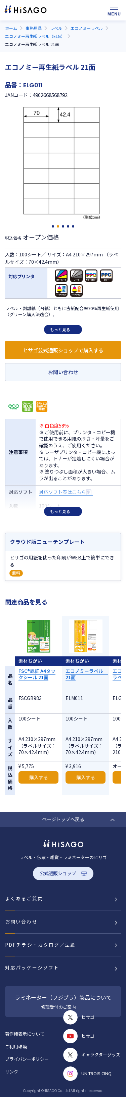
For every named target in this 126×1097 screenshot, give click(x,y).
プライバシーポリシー (27, 1059)
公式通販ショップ (58, 873)
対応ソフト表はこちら (62, 492)
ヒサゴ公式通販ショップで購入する (63, 350)
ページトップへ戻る (63, 819)
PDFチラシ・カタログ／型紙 (40, 944)
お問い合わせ (63, 372)
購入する (38, 777)
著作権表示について (24, 1034)
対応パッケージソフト (32, 967)
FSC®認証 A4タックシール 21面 (36, 674)
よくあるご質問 (24, 898)
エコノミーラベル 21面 (87, 674)
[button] (53, 226)
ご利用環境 (16, 1046)
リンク (11, 1071)
